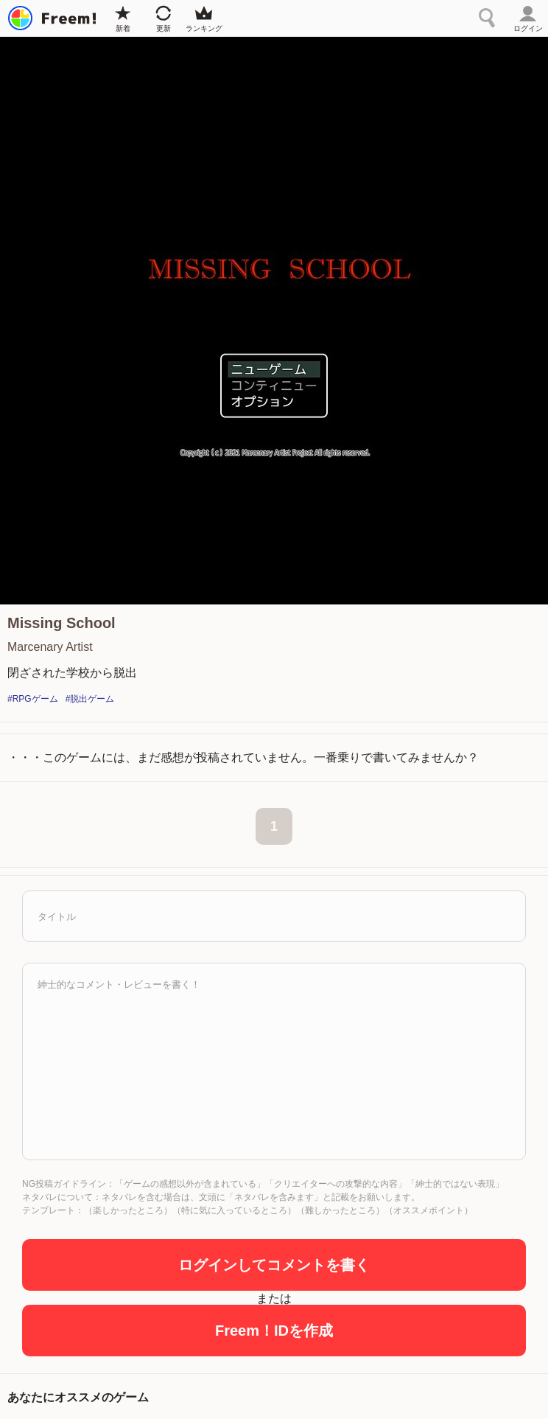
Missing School (61, 623)
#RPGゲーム (32, 699)
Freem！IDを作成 (274, 1330)
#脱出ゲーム (90, 699)
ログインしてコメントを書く (274, 1265)
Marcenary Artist (50, 647)
